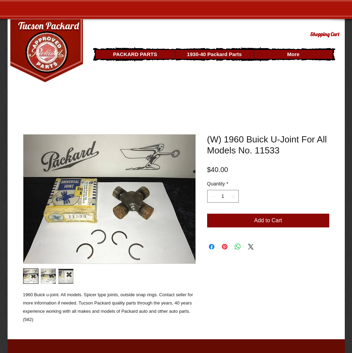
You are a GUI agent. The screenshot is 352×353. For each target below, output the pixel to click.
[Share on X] (251, 247)
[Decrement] (212, 196)
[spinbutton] (223, 196)
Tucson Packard (48, 26)
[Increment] (233, 196)
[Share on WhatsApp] (238, 247)
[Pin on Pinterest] (225, 247)
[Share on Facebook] (211, 247)
